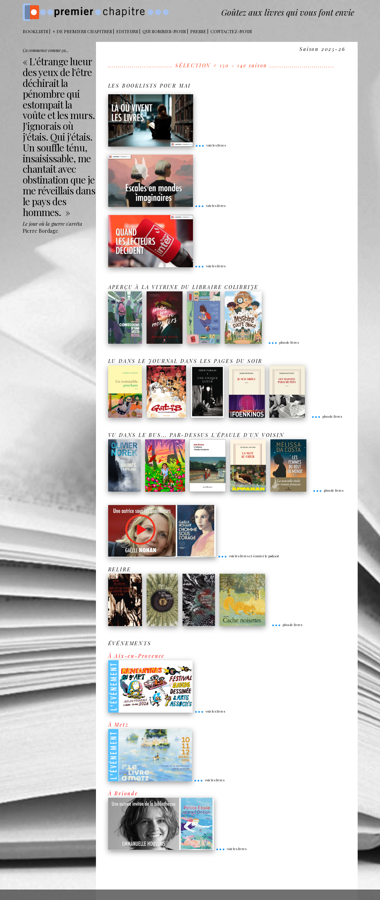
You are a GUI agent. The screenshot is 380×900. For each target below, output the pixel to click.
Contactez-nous (231, 31)
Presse (198, 31)
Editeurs (127, 31)
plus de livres (283, 342)
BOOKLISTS (35, 31)
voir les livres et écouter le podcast (248, 556)
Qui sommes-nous (164, 31)
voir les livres (210, 145)
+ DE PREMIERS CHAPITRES (82, 31)
